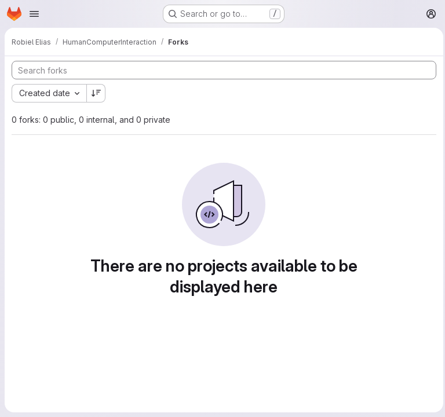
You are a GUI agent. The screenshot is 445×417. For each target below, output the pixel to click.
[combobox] (49, 93)
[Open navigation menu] (34, 14)
